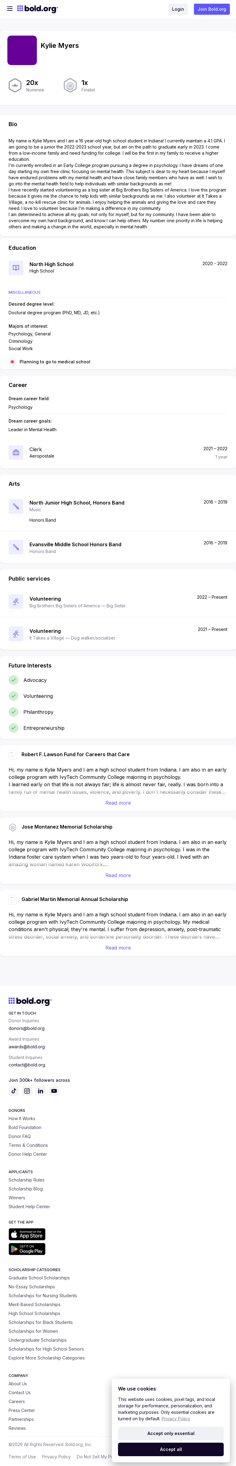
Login (178, 9)
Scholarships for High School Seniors (46, 1349)
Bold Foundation (25, 1127)
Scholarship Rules (27, 1179)
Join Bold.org (212, 9)
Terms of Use (22, 1456)
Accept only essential (171, 1433)
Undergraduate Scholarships (38, 1340)
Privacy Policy (56, 1456)
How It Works (22, 1118)
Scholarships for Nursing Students (43, 1295)
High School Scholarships (34, 1313)
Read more (118, 803)
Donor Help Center (28, 1154)
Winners (17, 1197)
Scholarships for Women (33, 1331)
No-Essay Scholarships (32, 1286)
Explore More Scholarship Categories (47, 1357)
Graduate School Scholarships (39, 1277)
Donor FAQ (20, 1136)
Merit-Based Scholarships (35, 1304)
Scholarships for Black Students (41, 1322)
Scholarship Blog (26, 1188)
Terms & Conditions (28, 1145)
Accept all (171, 1449)
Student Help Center (29, 1206)
